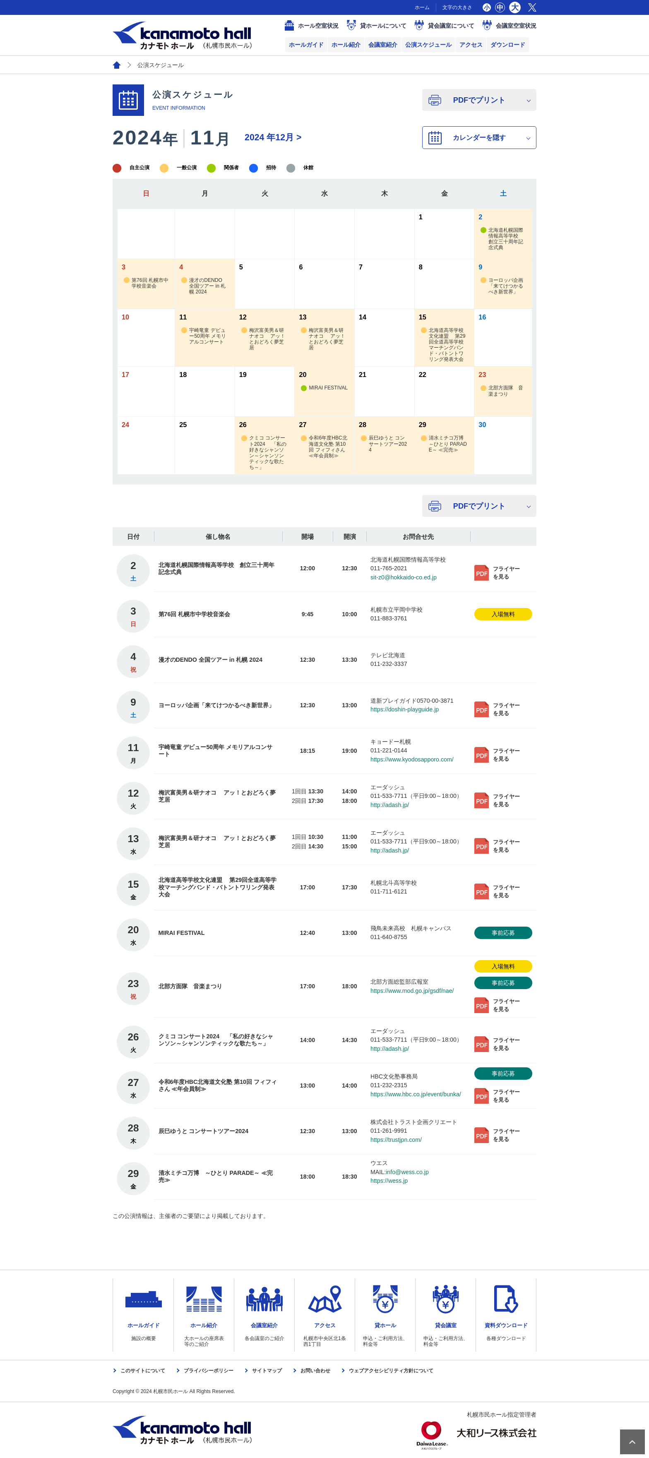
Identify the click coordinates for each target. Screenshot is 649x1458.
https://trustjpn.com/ (396, 1139)
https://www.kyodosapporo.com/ (412, 759)
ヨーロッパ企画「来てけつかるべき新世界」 (502, 286)
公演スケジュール (428, 44)
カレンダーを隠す (479, 137)
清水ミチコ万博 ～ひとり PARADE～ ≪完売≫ (444, 444)
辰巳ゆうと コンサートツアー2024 (384, 444)
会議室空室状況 (516, 25)
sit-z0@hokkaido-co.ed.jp (403, 577)
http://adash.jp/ (389, 805)
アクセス (471, 44)
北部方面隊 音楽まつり (502, 391)
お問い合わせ (315, 1371)
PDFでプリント (479, 100)
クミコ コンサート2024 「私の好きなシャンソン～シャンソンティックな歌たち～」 (263, 452)
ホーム (422, 7)
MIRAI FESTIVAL (324, 388)
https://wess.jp (389, 1180)
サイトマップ (267, 1371)
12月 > (273, 137)
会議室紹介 (382, 44)
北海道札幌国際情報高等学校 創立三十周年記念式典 (502, 239)
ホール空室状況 (318, 25)
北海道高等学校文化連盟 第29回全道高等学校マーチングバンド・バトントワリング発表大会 (443, 345)
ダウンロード (507, 44)
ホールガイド (306, 44)
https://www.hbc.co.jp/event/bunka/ (415, 1094)
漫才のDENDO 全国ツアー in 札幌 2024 (203, 286)
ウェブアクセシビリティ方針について (391, 1371)
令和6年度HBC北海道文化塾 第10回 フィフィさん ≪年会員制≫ (324, 447)
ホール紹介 (346, 44)
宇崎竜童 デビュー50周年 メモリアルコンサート (203, 336)
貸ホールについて (383, 25)
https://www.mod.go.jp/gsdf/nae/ (412, 990)
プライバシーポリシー (208, 1371)
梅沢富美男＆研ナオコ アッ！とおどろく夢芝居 (263, 339)
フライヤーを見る (506, 573)
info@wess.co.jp (407, 1172)
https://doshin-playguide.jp (404, 709)
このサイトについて (142, 1371)
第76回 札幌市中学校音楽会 (146, 283)
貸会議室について (451, 25)
